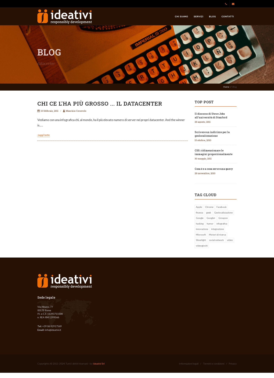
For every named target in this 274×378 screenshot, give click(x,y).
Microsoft (201, 234)
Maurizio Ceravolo (74, 110)
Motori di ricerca (217, 234)
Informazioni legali (189, 363)
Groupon (223, 218)
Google (199, 218)
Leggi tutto (44, 135)
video (230, 240)
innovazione (202, 229)
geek (208, 212)
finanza (199, 212)
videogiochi (202, 245)
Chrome (209, 207)
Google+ (211, 218)
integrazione (217, 229)
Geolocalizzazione (223, 212)
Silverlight (201, 240)
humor (210, 223)
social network (216, 240)
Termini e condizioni (213, 363)
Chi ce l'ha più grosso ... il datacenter (99, 103)
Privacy (233, 363)
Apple (199, 207)
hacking (200, 223)
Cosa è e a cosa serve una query (214, 168)
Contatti (228, 16)
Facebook (222, 207)
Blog (212, 16)
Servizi (199, 16)
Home (226, 86)
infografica (222, 223)
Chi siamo (181, 16)
